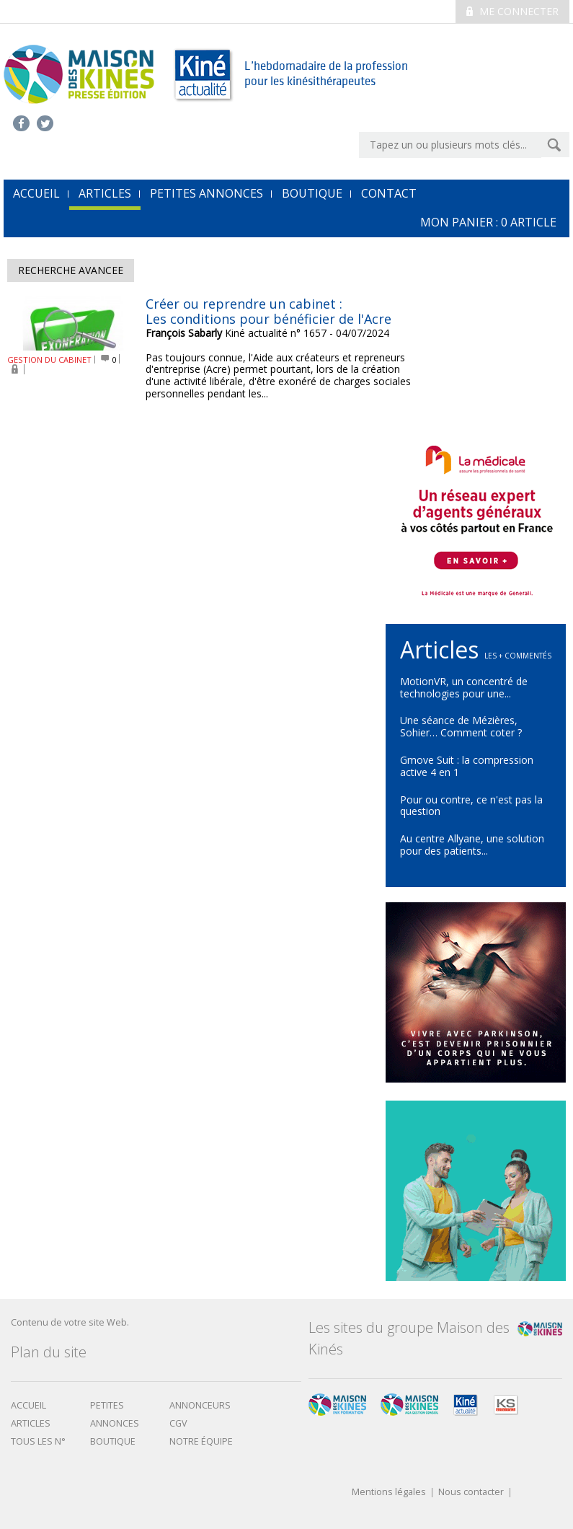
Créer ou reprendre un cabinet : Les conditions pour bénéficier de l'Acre (268, 311)
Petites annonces (206, 193)
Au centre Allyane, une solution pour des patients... (472, 845)
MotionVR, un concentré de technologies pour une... (464, 687)
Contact (389, 193)
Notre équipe (201, 1441)
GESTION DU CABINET (49, 359)
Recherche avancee (70, 270)
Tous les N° (38, 1441)
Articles (105, 193)
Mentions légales (389, 1492)
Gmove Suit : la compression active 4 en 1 (466, 766)
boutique (113, 1441)
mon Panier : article (488, 222)
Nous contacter (471, 1492)
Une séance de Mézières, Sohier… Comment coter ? (461, 726)
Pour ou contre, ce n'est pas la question (471, 806)
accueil (36, 193)
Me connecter (512, 11)
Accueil (28, 1405)
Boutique (312, 193)
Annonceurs (200, 1405)
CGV (178, 1423)
